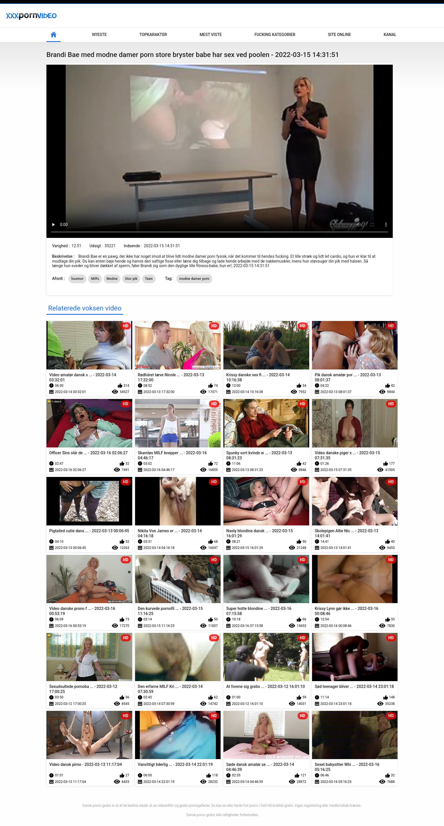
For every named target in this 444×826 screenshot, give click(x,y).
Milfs (95, 279)
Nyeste (99, 34)
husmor (77, 279)
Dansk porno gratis (200, 815)
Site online (339, 34)
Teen (149, 279)
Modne (112, 279)
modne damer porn (194, 279)
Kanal (390, 34)
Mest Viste (211, 34)
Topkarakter (153, 34)
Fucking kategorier (275, 34)
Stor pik (131, 279)
